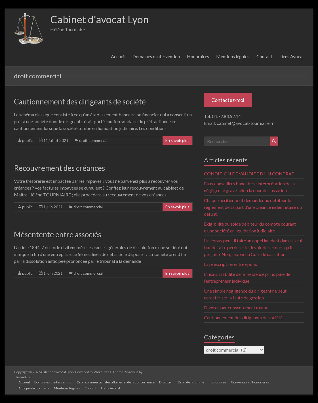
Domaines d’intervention (156, 56)
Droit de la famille (191, 382)
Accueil (118, 56)
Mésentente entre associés (57, 234)
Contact (264, 56)
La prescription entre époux (230, 264)
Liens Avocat (291, 56)
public (27, 140)
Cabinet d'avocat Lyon (99, 19)
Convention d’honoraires (250, 382)
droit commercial (93, 140)
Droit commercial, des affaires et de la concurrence (116, 382)
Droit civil (166, 382)
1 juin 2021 (53, 206)
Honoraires (198, 56)
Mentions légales (232, 56)
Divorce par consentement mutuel (236, 307)
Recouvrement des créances (59, 168)
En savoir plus (177, 140)
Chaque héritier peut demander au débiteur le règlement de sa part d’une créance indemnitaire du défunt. (253, 207)
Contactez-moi (227, 100)
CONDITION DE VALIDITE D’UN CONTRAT (249, 173)
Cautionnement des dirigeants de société (80, 101)
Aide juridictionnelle (33, 388)
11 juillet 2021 (55, 140)
